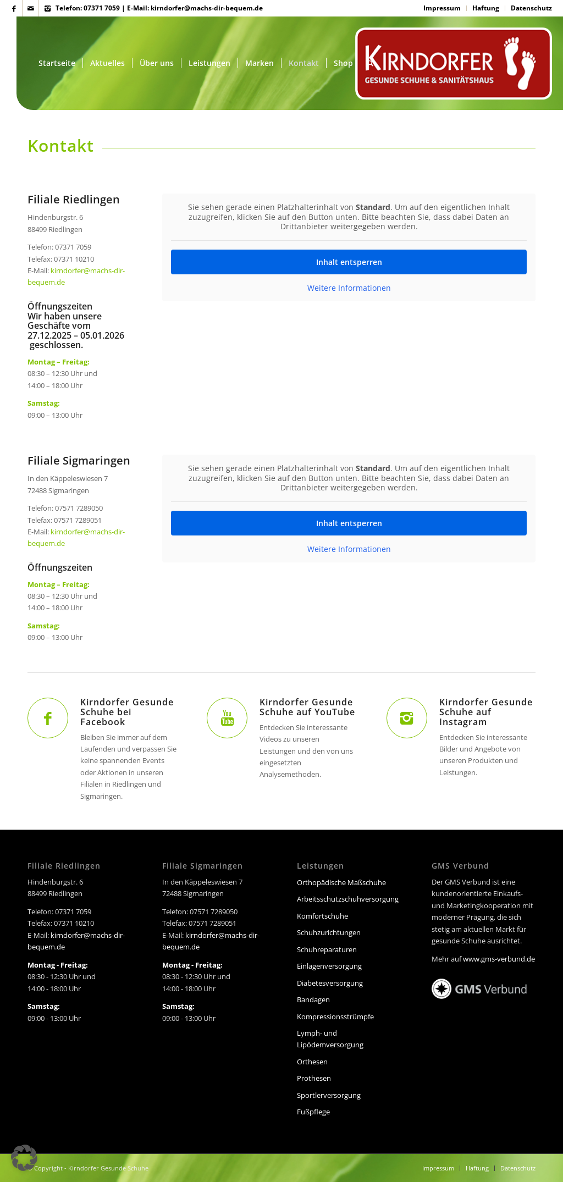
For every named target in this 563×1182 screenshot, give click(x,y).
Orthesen (312, 1062)
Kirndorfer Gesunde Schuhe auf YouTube (307, 707)
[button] (24, 1158)
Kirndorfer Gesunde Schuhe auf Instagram (486, 712)
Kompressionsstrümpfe (335, 1016)
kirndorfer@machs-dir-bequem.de (207, 8)
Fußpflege (313, 1112)
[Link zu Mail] (30, 8)
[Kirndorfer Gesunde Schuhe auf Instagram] (407, 718)
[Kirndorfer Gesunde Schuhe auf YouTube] (227, 718)
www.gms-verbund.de (499, 959)
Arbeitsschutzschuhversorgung (348, 899)
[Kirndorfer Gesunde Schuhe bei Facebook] (47, 718)
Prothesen (314, 1078)
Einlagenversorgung (329, 966)
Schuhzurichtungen (329, 932)
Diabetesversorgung (330, 983)
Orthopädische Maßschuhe (341, 882)
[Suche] (370, 63)
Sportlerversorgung (329, 1095)
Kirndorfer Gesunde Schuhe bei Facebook (127, 712)
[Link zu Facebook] (14, 8)
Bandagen (313, 999)
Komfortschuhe (322, 916)
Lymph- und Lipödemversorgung (330, 1039)
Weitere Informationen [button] (348, 288)
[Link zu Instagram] (47, 8)
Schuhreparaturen (327, 949)
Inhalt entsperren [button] (349, 262)
